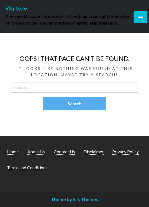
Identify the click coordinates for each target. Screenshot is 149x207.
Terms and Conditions (27, 167)
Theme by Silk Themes (74, 199)
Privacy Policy (125, 151)
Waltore (16, 8)
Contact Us (64, 151)
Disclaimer (94, 151)
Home (13, 151)
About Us (36, 151)
